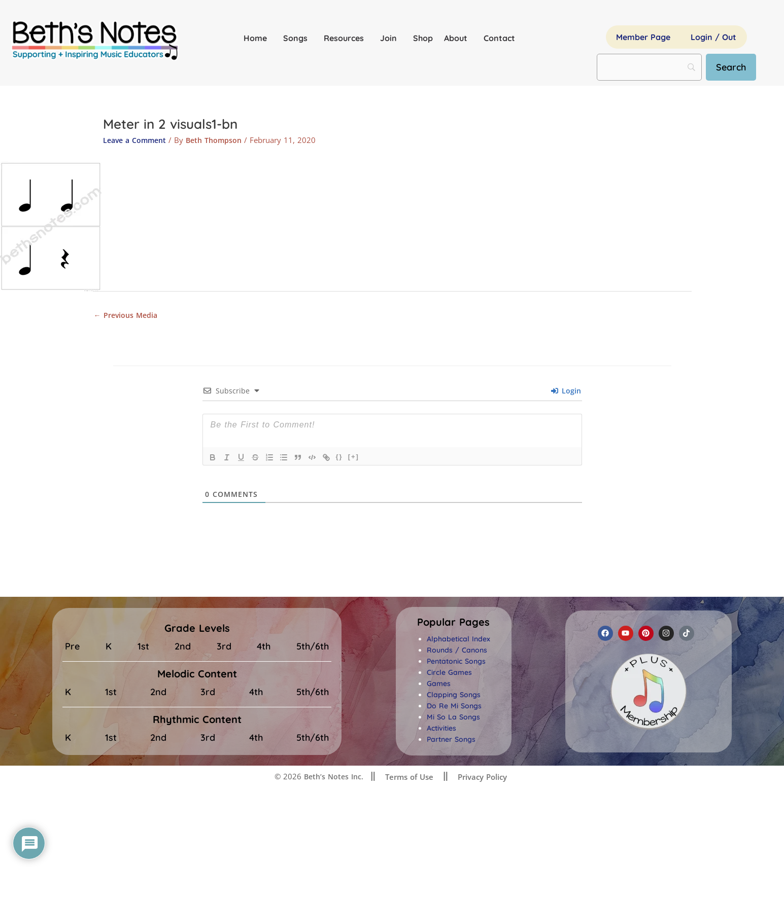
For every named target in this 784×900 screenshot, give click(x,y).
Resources (346, 38)
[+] (353, 458)
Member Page (643, 37)
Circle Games (449, 673)
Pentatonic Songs (456, 662)
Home (258, 38)
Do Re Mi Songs (454, 707)
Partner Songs (451, 740)
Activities (441, 729)
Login (566, 392)
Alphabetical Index (458, 640)
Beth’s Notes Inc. (332, 778)
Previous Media (127, 315)
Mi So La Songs (453, 718)
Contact (499, 38)
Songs (298, 38)
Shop (423, 38)
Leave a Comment (137, 140)
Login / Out (713, 37)
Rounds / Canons (457, 651)
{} (339, 458)
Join (391, 38)
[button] (453, 624)
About (458, 38)
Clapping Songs (454, 696)
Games (439, 685)
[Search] (735, 67)
